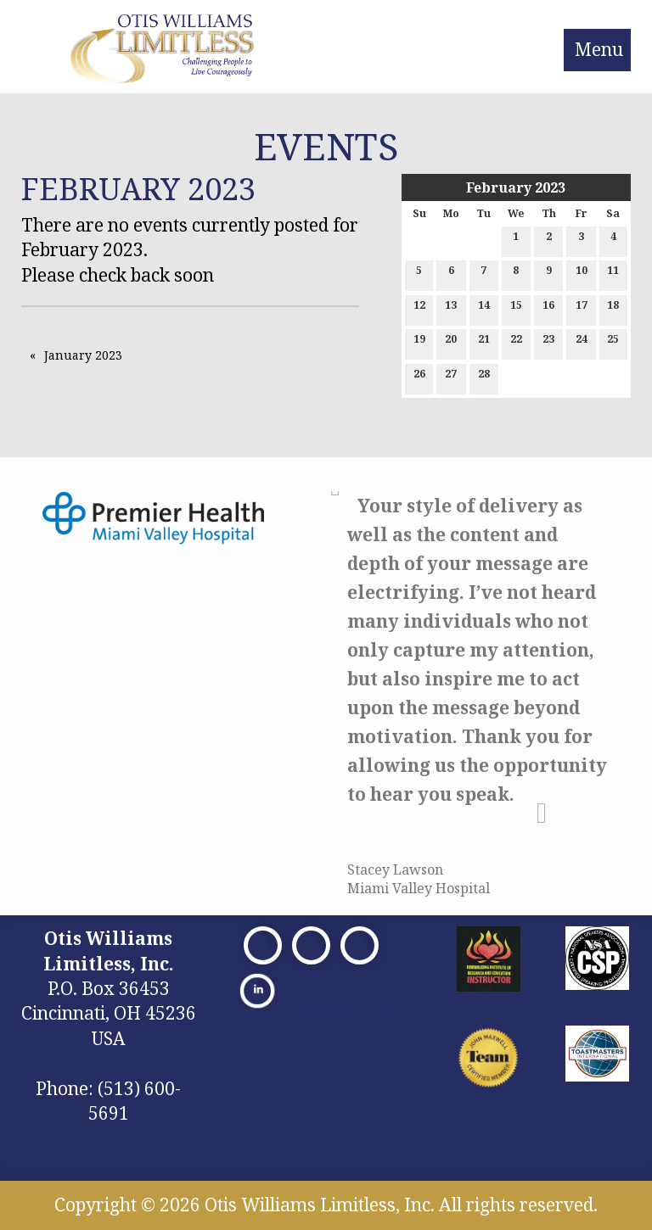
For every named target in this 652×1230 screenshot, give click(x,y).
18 (613, 308)
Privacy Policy (345, 1008)
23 (548, 342)
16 (548, 308)
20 (451, 342)
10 (581, 273)
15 (516, 308)
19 (419, 342)
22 (516, 342)
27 (451, 377)
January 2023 (83, 355)
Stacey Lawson (395, 869)
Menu (599, 49)
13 (451, 308)
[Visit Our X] (311, 945)
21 (484, 342)
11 (613, 273)
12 (419, 308)
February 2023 (515, 187)
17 (581, 308)
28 (484, 377)
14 (484, 308)
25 (613, 342)
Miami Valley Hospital (418, 888)
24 (581, 342)
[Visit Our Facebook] (263, 945)
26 (419, 377)
